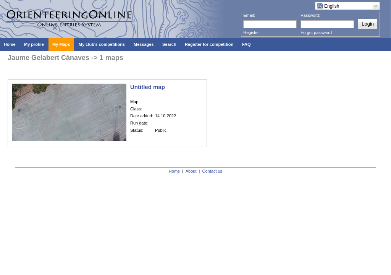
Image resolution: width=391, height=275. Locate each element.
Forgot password (316, 32)
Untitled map (147, 87)
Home (174, 171)
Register (251, 32)
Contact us (212, 171)
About (191, 171)
